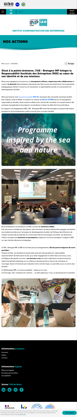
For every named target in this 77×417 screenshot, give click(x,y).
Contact (5, 358)
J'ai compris (69, 413)
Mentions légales (8, 370)
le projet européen (29, 97)
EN (11, 13)
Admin (4, 355)
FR (11, 10)
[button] (3, 11)
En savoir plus (22, 414)
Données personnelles (10, 373)
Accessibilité (6, 376)
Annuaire (5, 352)
